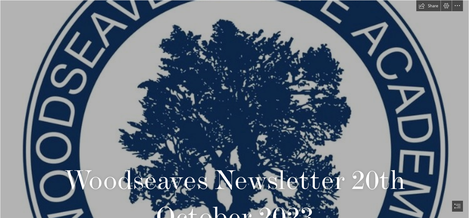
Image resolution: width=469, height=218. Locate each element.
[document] (234, 109)
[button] (428, 5)
